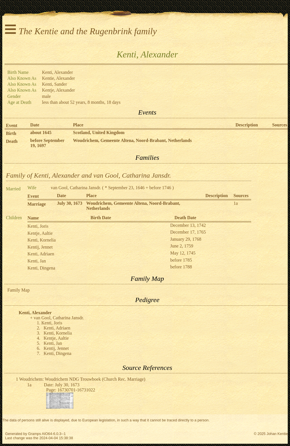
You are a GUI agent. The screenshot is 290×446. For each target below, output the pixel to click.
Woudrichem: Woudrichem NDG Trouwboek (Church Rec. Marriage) (82, 379)
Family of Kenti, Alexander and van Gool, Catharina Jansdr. (88, 175)
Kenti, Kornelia (41, 240)
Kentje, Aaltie (40, 233)
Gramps (34, 434)
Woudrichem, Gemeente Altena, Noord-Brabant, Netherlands (132, 140)
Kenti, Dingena (41, 268)
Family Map (18, 290)
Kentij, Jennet (40, 247)
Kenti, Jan (36, 260)
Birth (11, 133)
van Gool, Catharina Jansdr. (76, 187)
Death (12, 141)
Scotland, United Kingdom (99, 132)
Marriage (36, 204)
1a (235, 203)
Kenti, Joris (37, 226)
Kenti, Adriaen (40, 253)
